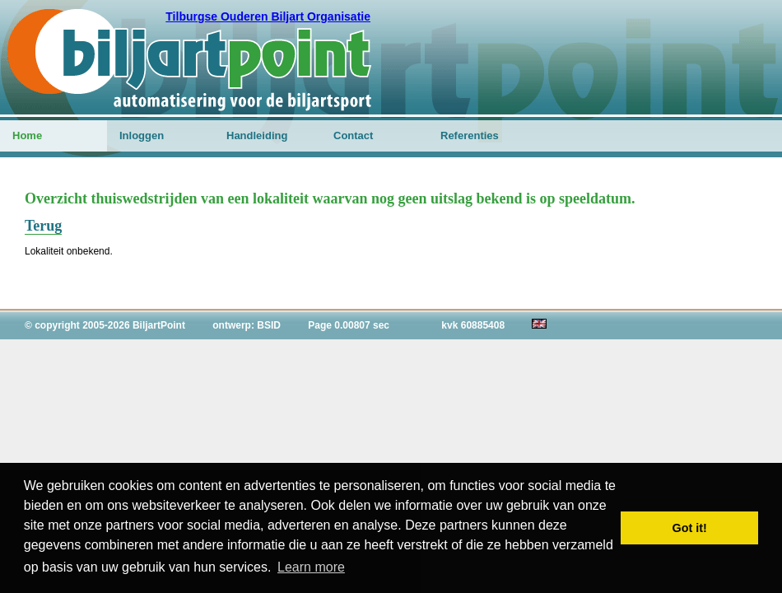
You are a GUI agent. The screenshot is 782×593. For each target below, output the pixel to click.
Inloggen (141, 135)
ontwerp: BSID (246, 325)
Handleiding (256, 135)
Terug (43, 225)
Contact (353, 135)
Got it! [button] (690, 528)
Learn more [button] (311, 567)
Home (27, 135)
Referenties (469, 135)
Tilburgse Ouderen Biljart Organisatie (267, 16)
